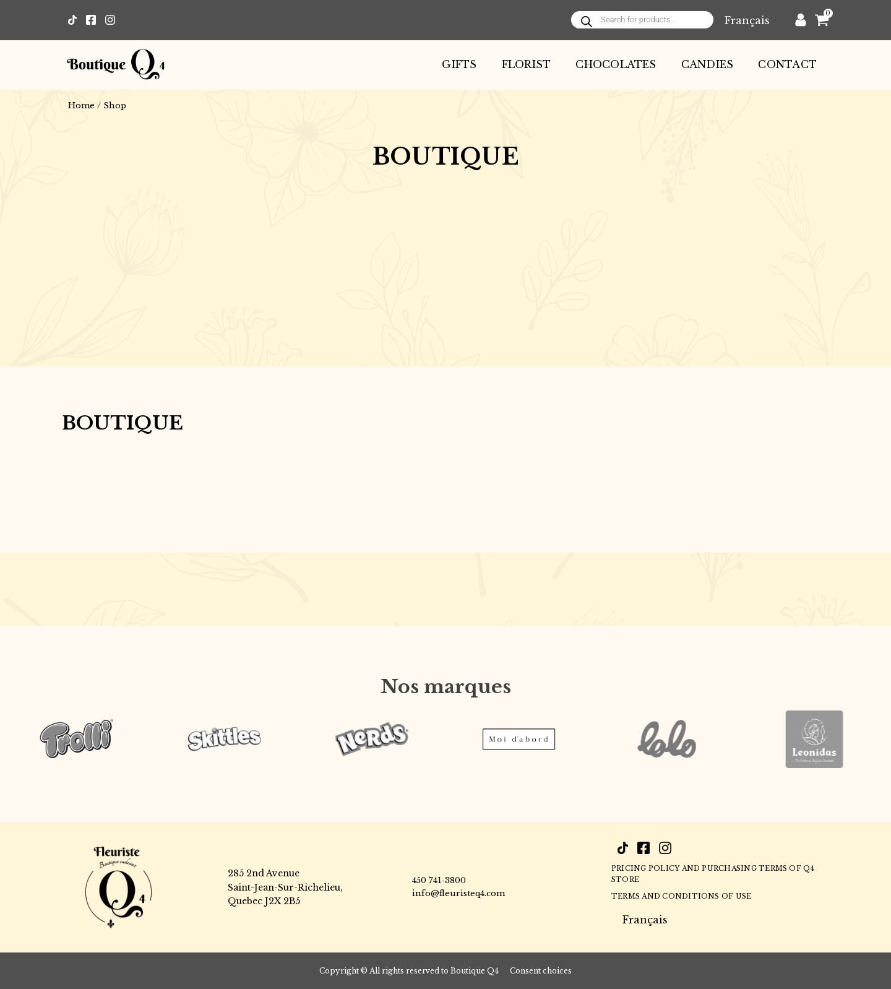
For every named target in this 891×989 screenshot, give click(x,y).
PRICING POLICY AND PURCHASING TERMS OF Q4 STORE (713, 874)
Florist (526, 64)
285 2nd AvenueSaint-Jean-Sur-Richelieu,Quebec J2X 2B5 (285, 887)
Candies (707, 64)
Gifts (459, 64)
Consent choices (541, 970)
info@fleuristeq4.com (458, 893)
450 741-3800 (439, 880)
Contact (787, 64)
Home (81, 105)
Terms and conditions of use (681, 896)
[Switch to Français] (747, 20)
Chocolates (615, 64)
